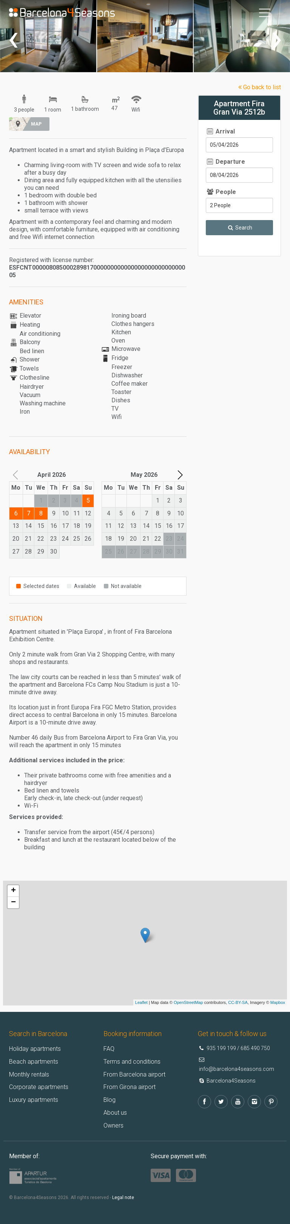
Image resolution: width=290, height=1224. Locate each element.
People (221, 191)
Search (239, 228)
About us (115, 1112)
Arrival (220, 131)
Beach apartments (33, 1061)
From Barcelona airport (134, 1074)
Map (36, 124)
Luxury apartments (33, 1099)
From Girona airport (129, 1087)
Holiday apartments (35, 1048)
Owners (113, 1125)
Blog (109, 1099)
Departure (225, 161)
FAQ (108, 1048)
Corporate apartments (38, 1087)
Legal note (123, 1197)
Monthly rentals (29, 1074)
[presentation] (13, 38)
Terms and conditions (131, 1061)
